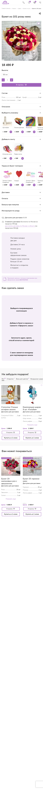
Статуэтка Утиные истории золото (9, 407)
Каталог (14, 8)
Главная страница (6, 8)
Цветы (19, 8)
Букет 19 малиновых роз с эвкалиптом (9, 480)
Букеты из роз (26, 8)
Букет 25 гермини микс (31, 479)
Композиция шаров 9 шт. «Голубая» (32, 407)
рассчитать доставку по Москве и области (20, 225)
